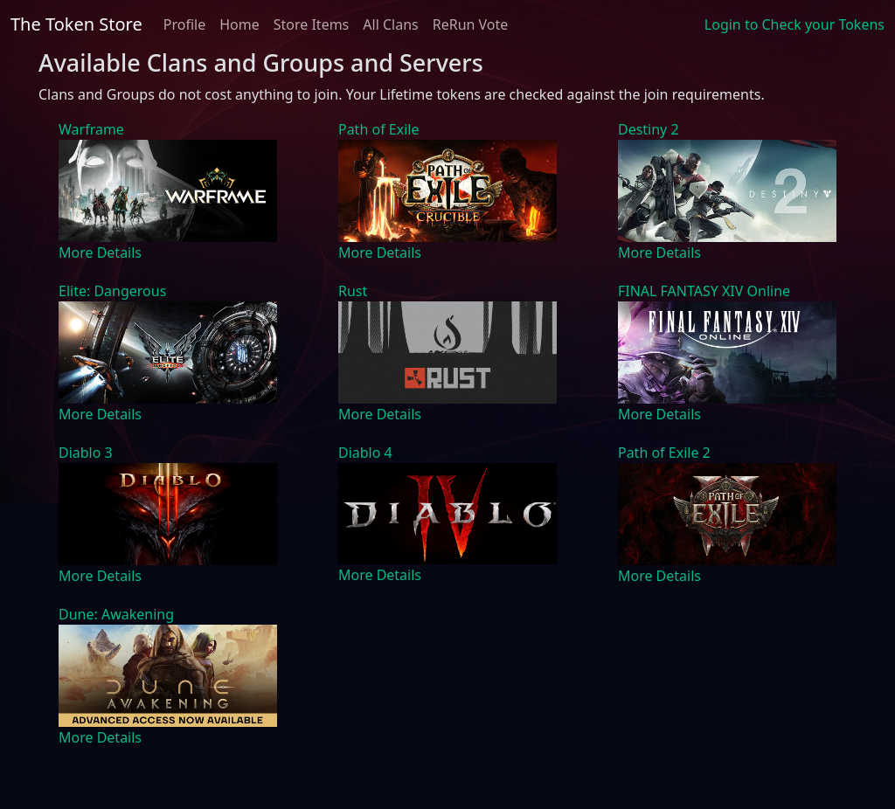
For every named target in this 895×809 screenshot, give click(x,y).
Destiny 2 (648, 129)
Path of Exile (378, 129)
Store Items (312, 24)
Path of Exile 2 (664, 452)
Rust (352, 291)
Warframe (91, 129)
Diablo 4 (365, 452)
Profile (184, 24)
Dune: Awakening (116, 614)
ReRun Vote (471, 24)
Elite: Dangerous (112, 291)
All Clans (390, 24)
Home (239, 24)
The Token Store (76, 24)
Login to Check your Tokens (794, 24)
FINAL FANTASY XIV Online (704, 291)
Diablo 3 (86, 452)
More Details (100, 252)
